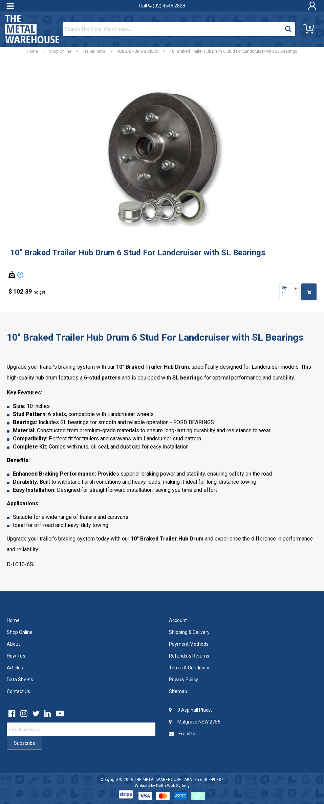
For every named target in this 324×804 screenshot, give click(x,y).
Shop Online (60, 51)
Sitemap (178, 691)
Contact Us (18, 691)
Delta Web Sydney (173, 785)
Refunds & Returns (189, 656)
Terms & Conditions (190, 667)
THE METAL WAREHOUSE (157, 779)
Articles (15, 667)
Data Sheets (20, 679)
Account (178, 620)
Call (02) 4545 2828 (162, 5)
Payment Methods (189, 644)
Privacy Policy (183, 679)
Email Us (183, 733)
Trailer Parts (94, 51)
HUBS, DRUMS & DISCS (137, 51)
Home (32, 51)
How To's (16, 656)
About (13, 644)
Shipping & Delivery (189, 632)
